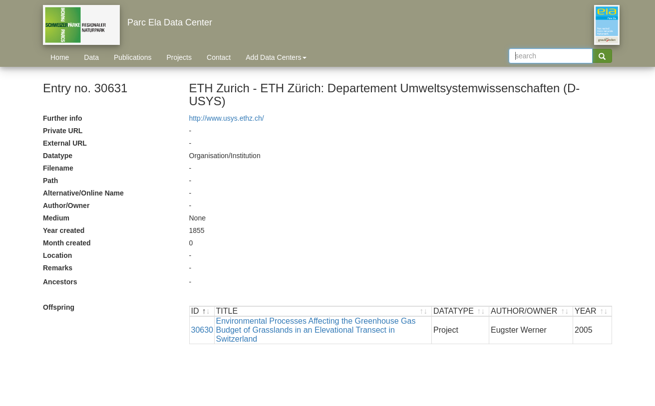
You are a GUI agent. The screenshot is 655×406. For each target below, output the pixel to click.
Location (57, 255)
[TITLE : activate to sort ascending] (323, 311)
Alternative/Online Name (83, 193)
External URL (65, 143)
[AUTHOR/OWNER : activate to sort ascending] (531, 311)
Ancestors (60, 282)
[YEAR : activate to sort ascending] (592, 311)
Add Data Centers (276, 57)
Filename (58, 168)
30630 (202, 330)
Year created (63, 230)
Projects (179, 57)
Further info (62, 118)
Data (91, 57)
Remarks (57, 268)
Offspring (58, 307)
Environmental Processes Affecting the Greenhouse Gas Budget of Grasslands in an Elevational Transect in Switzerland (316, 330)
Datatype (57, 156)
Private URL (62, 131)
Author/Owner (66, 205)
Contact (219, 57)
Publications (133, 57)
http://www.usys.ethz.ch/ (226, 118)
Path (50, 181)
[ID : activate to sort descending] (202, 311)
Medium (56, 218)
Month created (67, 243)
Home (59, 57)
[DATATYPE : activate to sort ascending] (460, 311)
